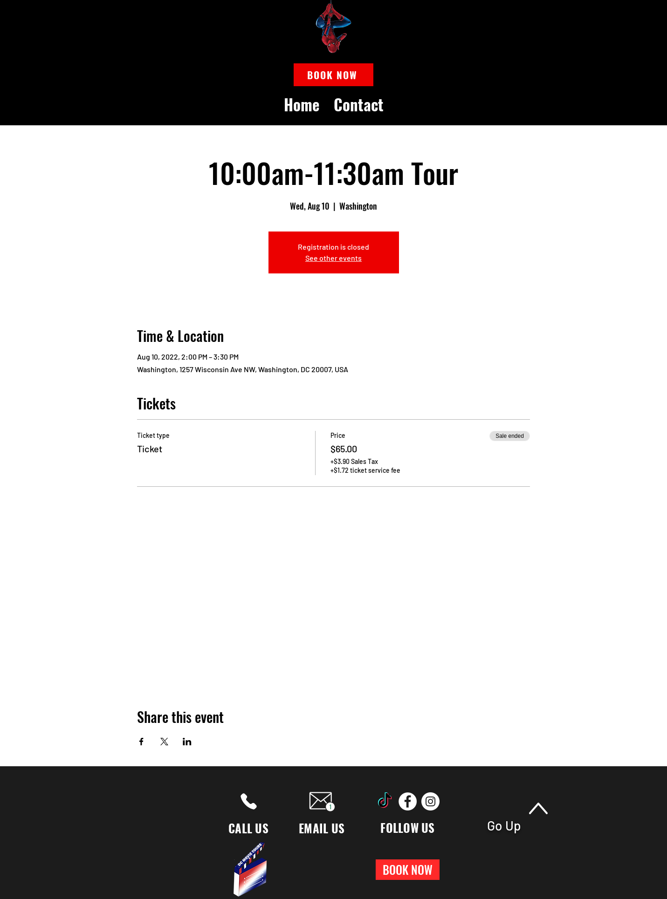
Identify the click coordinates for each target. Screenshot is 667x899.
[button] (333, 74)
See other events (333, 257)
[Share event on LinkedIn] (187, 741)
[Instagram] (430, 801)
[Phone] (248, 801)
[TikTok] (385, 801)
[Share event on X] (164, 741)
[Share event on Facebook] (141, 741)
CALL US (248, 828)
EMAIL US (321, 828)
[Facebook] (408, 801)
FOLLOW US (407, 827)
